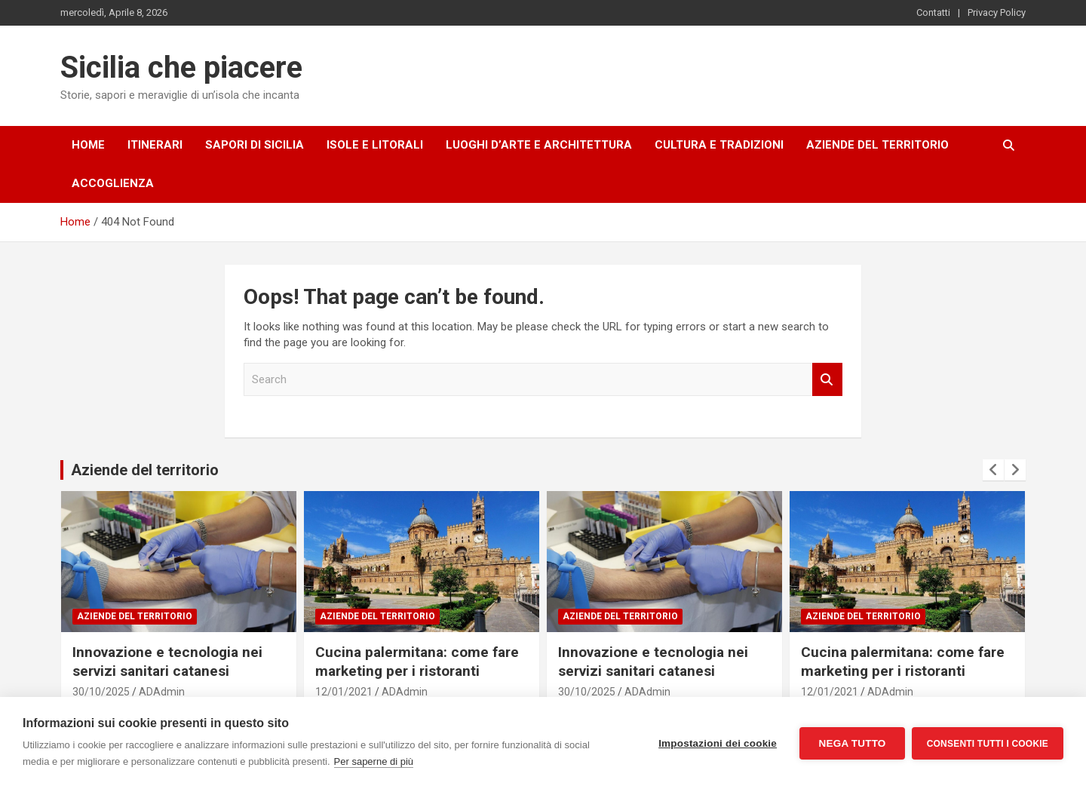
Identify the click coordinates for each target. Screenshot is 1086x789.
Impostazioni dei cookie (717, 743)
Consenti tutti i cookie (987, 743)
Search (827, 380)
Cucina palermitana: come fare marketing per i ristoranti (417, 661)
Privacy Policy (997, 12)
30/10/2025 (101, 692)
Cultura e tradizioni (719, 145)
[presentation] (993, 469)
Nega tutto (851, 743)
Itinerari (155, 145)
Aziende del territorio (877, 145)
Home (88, 145)
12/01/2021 (344, 692)
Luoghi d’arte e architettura (539, 145)
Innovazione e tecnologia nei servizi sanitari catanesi (167, 661)
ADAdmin (162, 692)
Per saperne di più (374, 761)
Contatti (933, 12)
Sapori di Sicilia (254, 145)
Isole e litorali (375, 145)
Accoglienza (113, 183)
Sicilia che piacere (181, 67)
